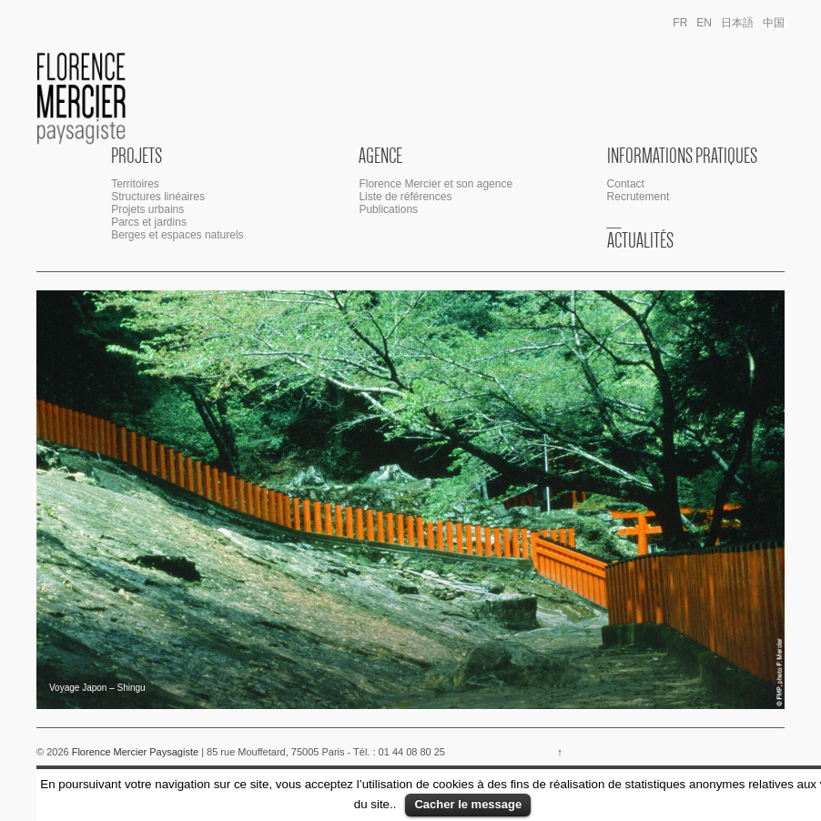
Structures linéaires (158, 196)
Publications (388, 209)
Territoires (135, 183)
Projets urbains (147, 209)
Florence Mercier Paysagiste (135, 751)
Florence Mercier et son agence (435, 183)
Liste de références (405, 196)
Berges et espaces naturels (177, 234)
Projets (136, 155)
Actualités (640, 240)
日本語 (737, 22)
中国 (774, 22)
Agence (380, 155)
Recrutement (638, 196)
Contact (625, 183)
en (704, 22)
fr (680, 22)
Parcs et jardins (149, 222)
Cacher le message (468, 804)
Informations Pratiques (682, 155)
